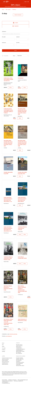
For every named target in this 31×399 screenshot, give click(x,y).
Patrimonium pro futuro (20, 375)
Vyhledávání (4, 31)
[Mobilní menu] (27, 1)
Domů (3, 356)
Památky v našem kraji (19, 372)
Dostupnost (4, 42)
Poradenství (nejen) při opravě (7, 371)
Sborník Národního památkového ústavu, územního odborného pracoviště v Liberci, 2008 (22, 146)
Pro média (3, 361)
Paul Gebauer (21, 78)
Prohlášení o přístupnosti (13, 393)
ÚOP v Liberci (15, 5)
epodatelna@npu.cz (19, 363)
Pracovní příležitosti (19, 376)
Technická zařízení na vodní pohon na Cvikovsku (22, 234)
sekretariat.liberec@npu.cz (20, 362)
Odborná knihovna (5, 377)
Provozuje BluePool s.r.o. (6, 396)
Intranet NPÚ (18, 377)
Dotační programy (5, 373)
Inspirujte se (18, 374)
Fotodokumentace (5, 376)
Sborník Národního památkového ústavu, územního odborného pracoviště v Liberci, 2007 (8, 146)
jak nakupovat (9, 349)
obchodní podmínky (13, 347)
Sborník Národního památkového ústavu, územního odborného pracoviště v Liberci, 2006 (22, 112)
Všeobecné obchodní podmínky (7, 394)
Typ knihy (17, 42)
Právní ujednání (4, 393)
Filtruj (15, 50)
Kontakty (3, 364)
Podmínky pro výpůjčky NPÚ (18, 394)
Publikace (3, 363)
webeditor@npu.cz (5, 395)
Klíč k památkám (19, 373)
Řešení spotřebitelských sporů (23, 393)
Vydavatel (17, 36)
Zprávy (3, 359)
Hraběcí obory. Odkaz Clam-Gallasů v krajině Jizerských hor (8, 79)
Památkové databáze (19, 371)
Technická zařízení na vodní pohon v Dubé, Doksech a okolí (8, 265)
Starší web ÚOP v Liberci (20, 379)
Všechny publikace (17, 14)
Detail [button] (7, 88)
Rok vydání (4, 36)
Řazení (14, 55)
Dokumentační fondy (5, 375)
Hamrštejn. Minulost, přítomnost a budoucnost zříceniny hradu (8, 296)
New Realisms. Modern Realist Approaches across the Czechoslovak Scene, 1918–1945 (8, 333)
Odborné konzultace (5, 372)
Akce (3, 358)
